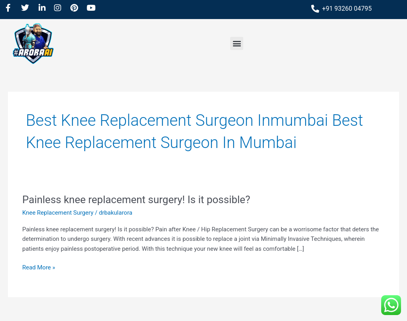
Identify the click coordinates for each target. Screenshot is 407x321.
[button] (236, 43)
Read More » (38, 267)
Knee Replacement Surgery (57, 212)
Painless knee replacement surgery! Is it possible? (136, 200)
